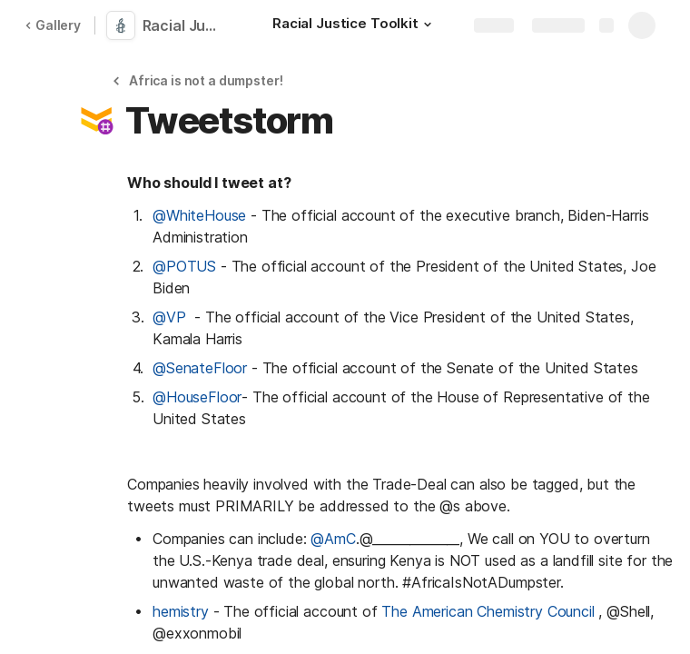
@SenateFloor (200, 368)
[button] (428, 24)
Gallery (53, 25)
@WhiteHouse (199, 215)
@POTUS (187, 266)
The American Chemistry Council (489, 611)
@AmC (332, 539)
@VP (173, 317)
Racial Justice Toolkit (184, 25)
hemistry (181, 611)
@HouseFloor (197, 397)
